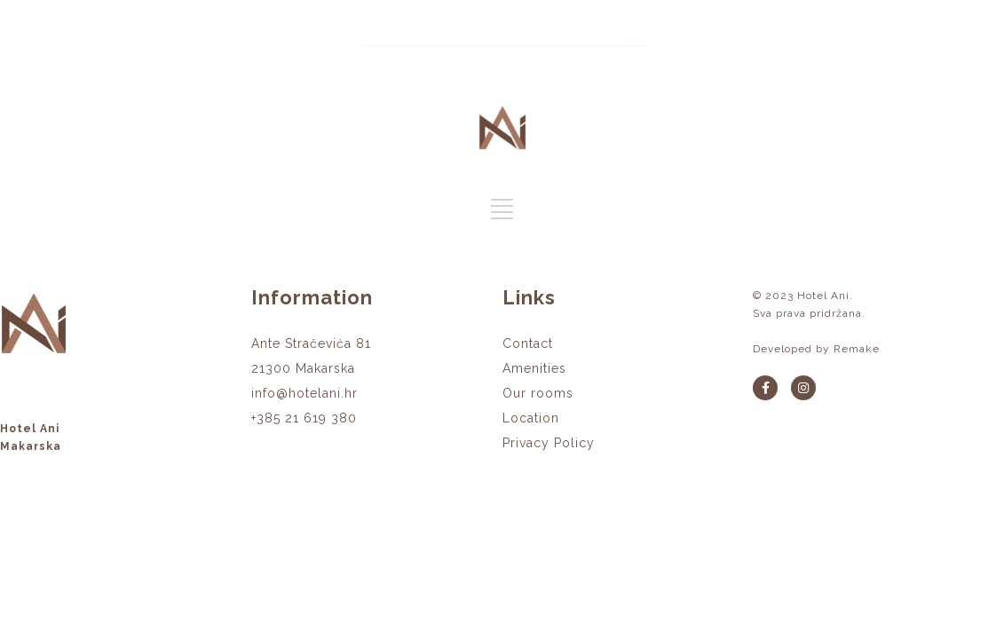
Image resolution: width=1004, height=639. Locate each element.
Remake (857, 349)
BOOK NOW (883, 36)
